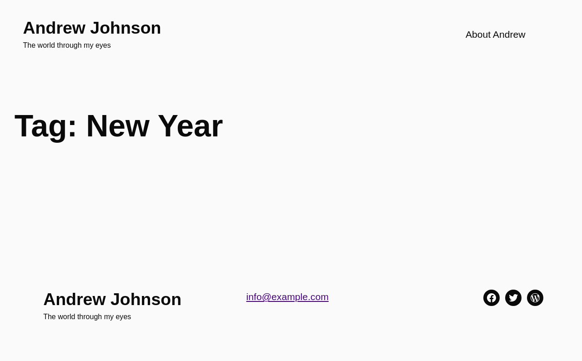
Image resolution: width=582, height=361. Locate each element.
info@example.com (287, 296)
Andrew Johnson (92, 27)
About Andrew (496, 34)
